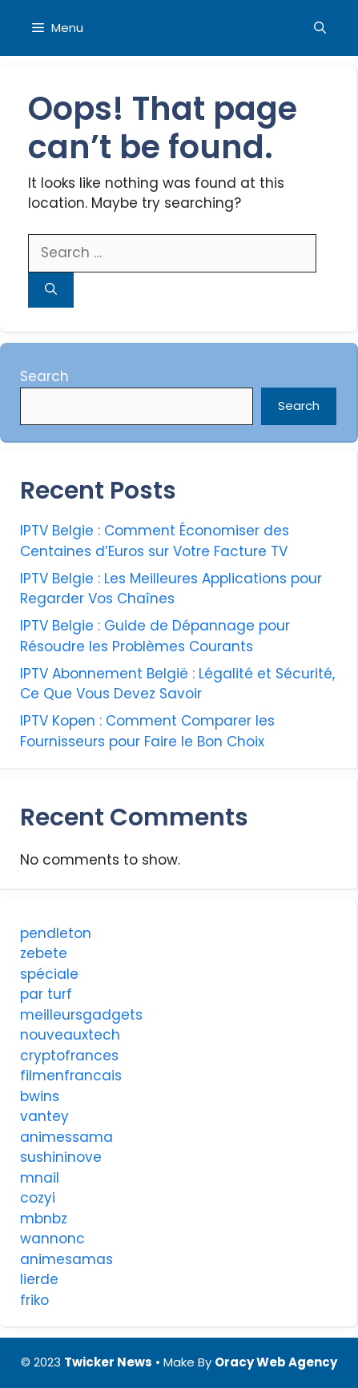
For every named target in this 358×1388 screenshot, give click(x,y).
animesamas (66, 1259)
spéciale (49, 974)
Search (44, 376)
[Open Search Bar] (320, 28)
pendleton (55, 933)
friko (34, 1300)
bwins (39, 1096)
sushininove (61, 1157)
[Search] (51, 290)
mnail (39, 1177)
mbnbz (43, 1218)
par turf (46, 994)
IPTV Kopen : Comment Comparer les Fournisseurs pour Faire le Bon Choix (147, 731)
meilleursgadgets (81, 1014)
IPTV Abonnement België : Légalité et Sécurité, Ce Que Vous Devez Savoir (177, 684)
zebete (43, 953)
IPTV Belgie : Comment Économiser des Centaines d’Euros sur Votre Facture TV (154, 541)
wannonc (52, 1238)
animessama (66, 1137)
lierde (39, 1279)
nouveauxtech (70, 1034)
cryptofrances (69, 1055)
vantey (44, 1116)
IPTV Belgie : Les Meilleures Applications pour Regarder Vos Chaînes (171, 589)
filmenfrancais (71, 1075)
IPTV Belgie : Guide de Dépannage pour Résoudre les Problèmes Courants (155, 636)
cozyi (37, 1197)
